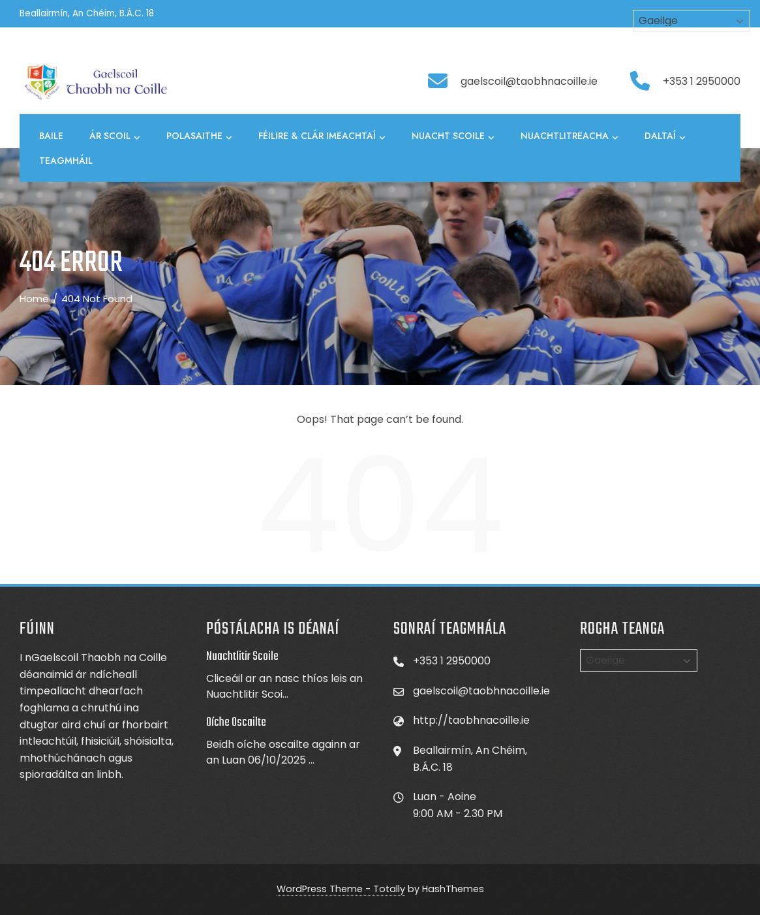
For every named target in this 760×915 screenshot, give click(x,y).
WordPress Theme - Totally (341, 888)
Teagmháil (66, 160)
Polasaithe (199, 136)
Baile (51, 135)
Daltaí (665, 136)
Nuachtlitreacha (569, 136)
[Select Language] (638, 660)
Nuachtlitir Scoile (242, 656)
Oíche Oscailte (236, 722)
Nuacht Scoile (453, 136)
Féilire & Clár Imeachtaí (322, 136)
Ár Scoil (114, 136)
